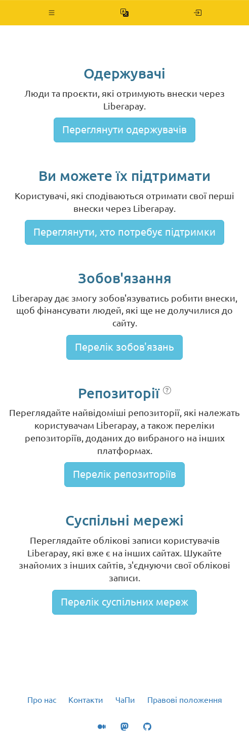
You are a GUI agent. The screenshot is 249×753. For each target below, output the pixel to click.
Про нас (41, 699)
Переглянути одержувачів (124, 129)
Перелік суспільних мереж (124, 602)
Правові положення (184, 699)
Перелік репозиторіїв (124, 474)
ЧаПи (125, 699)
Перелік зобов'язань (124, 347)
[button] (52, 12)
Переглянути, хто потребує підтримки (124, 232)
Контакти (85, 699)
